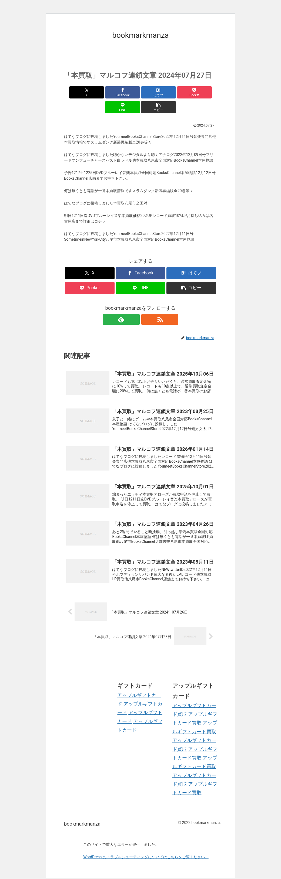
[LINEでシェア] (179, 92)
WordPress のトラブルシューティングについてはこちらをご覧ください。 (146, 848)
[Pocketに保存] (153, 92)
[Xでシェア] (76, 92)
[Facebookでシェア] (102, 92)
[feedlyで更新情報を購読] (134, 304)
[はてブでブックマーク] (127, 92)
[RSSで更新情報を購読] (146, 304)
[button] (204, 92)
